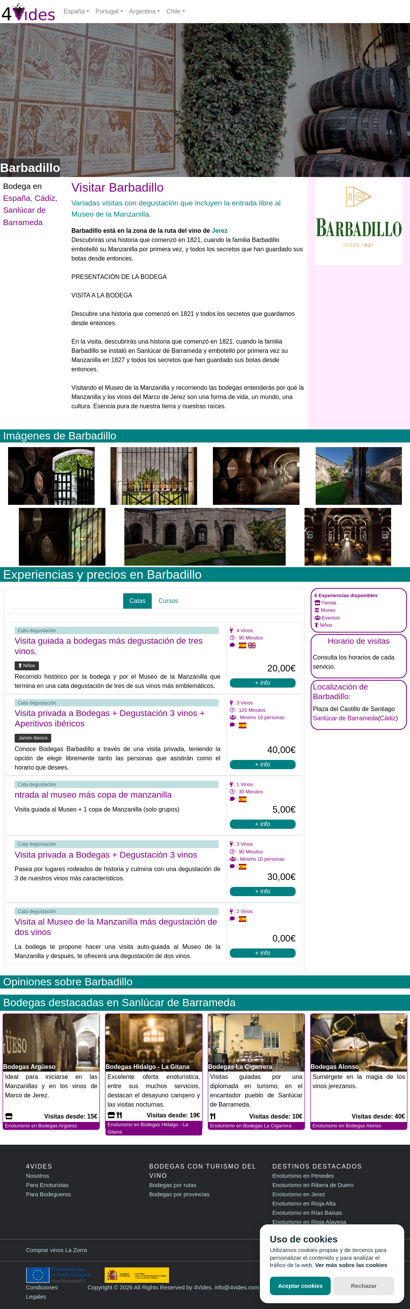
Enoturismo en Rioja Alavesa (309, 1222)
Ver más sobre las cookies (351, 1265)
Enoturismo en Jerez (298, 1194)
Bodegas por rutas (172, 1185)
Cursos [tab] (168, 601)
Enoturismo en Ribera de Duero (312, 1185)
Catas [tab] (137, 601)
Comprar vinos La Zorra (56, 1250)
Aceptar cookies (300, 1285)
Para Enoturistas (47, 1185)
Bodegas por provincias (179, 1194)
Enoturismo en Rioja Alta (303, 1203)
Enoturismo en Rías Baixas (307, 1212)
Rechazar (364, 1285)
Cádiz (45, 198)
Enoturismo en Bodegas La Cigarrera (250, 1126)
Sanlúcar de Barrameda (345, 718)
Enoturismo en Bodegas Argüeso (41, 1126)
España (74, 11)
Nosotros (37, 1175)
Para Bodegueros (48, 1194)
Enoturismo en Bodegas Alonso (347, 1126)
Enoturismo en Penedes (303, 1175)
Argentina (142, 11)
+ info (262, 683)
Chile (173, 11)
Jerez (220, 230)
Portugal (107, 11)
